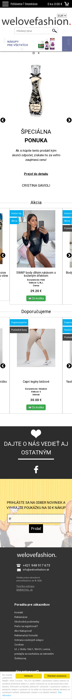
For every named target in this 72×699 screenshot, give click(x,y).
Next (69, 120)
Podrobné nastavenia (56, 676)
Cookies (19, 644)
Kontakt (18, 612)
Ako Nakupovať (23, 630)
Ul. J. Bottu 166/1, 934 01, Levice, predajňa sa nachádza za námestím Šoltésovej (34, 654)
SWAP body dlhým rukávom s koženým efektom (36, 274)
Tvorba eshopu (25, 586)
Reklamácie (20, 617)
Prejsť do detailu (36, 174)
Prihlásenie (16, 3)
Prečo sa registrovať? (26, 626)
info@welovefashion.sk (36, 569)
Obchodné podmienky (26, 621)
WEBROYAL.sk (24, 589)
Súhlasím (28, 676)
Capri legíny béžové (36, 381)
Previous (3, 120)
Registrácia (31, 3)
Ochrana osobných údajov (28, 640)
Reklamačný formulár (26, 635)
